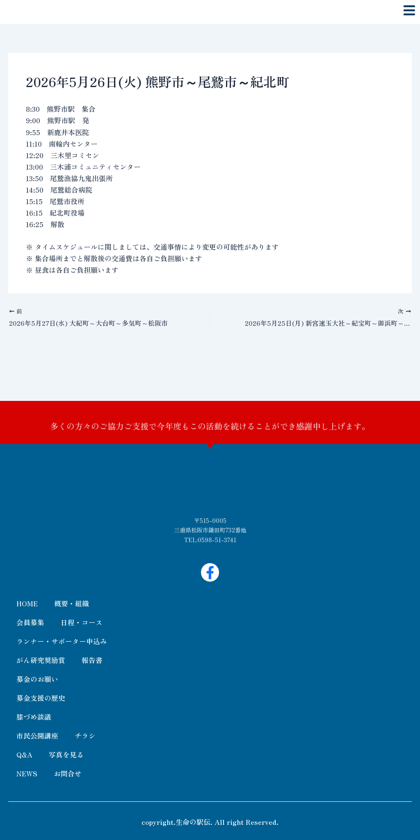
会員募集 (30, 622)
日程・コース (82, 622)
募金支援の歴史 (40, 698)
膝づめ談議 (33, 716)
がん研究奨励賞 (40, 660)
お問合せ (68, 773)
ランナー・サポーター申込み (61, 641)
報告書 (92, 660)
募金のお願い (37, 679)
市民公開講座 (37, 735)
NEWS (27, 773)
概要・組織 (71, 603)
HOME (27, 603)
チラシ (85, 735)
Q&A (24, 754)
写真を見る (66, 754)
